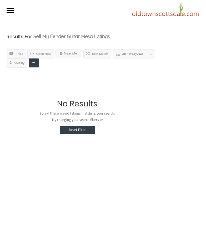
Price (16, 54)
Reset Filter (77, 130)
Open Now (40, 54)
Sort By (16, 63)
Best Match (97, 54)
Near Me (68, 53)
